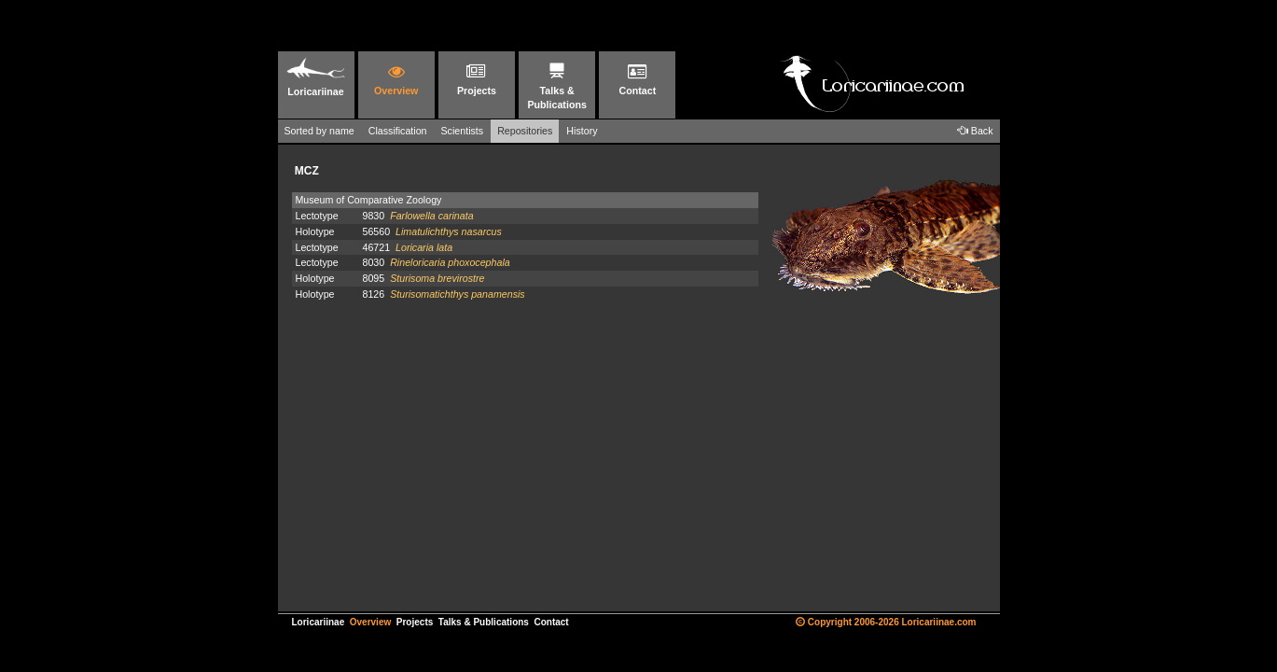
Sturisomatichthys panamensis (457, 294)
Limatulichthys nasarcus (449, 231)
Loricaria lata (424, 247)
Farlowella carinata (431, 215)
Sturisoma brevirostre (437, 278)
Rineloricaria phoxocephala (450, 262)
